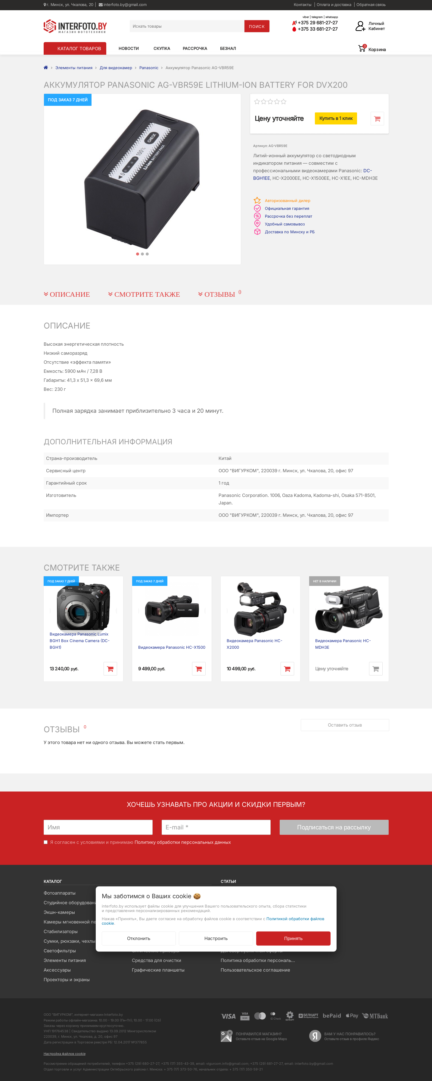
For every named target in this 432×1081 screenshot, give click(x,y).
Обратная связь (370, 4)
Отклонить (138, 938)
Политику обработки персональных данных (183, 842)
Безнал (228, 48)
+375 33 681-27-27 (314, 29)
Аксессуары (57, 970)
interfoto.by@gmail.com (123, 4)
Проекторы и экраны (67, 979)
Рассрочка (195, 48)
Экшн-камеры (59, 912)
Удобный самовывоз (285, 224)
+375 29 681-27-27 (314, 23)
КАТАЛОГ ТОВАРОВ (79, 48)
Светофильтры (60, 951)
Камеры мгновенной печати (75, 922)
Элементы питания (65, 960)
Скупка (162, 48)
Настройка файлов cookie (64, 1054)
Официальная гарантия (287, 208)
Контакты (302, 4)
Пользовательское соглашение (255, 970)
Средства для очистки (156, 960)
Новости (129, 48)
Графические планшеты (158, 970)
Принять (293, 938)
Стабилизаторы (61, 931)
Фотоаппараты (60, 893)
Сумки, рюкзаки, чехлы (69, 941)
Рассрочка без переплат (288, 216)
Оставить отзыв (344, 721)
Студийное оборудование (72, 902)
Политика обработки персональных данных (260, 960)
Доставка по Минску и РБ (290, 231)
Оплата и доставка (334, 4)
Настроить (216, 938)
